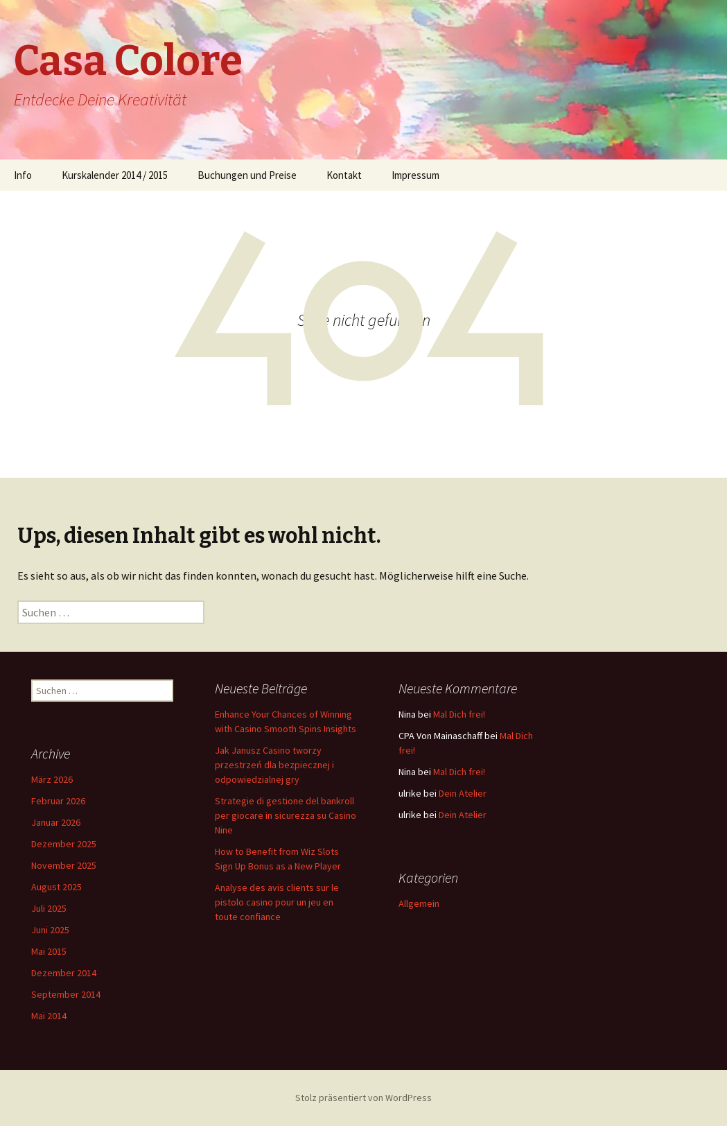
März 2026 (52, 779)
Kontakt (344, 175)
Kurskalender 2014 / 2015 (115, 175)
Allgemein (418, 903)
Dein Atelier (463, 793)
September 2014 (65, 994)
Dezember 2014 (63, 973)
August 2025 (56, 887)
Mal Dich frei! (459, 714)
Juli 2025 (49, 908)
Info (23, 175)
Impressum (415, 175)
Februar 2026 (58, 801)
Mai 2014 (49, 1016)
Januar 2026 (55, 822)
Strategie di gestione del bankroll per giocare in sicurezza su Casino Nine (285, 815)
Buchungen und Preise (247, 175)
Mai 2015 (49, 951)
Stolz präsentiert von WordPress (363, 1097)
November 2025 (63, 865)
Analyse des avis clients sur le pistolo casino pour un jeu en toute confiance (277, 902)
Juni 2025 (50, 930)
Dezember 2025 (63, 844)
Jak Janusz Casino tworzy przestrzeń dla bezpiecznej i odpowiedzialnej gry (274, 765)
